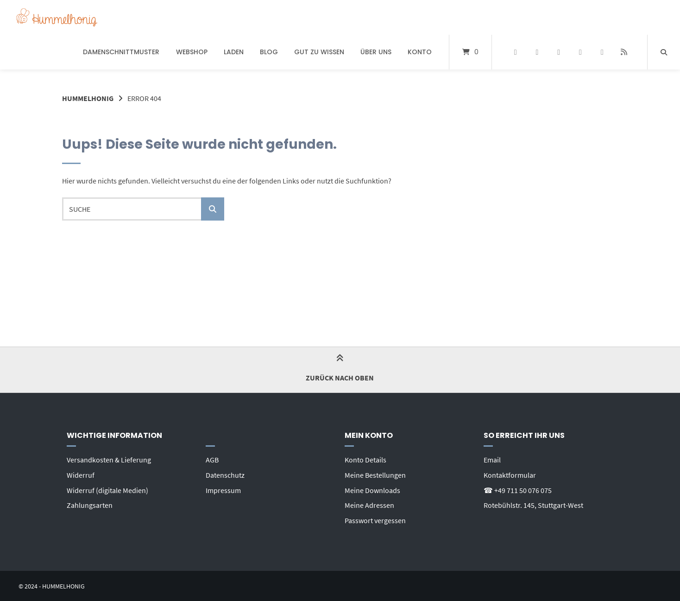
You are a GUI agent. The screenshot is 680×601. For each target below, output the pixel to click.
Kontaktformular (510, 474)
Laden (234, 52)
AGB (212, 459)
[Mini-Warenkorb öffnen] (470, 52)
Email (492, 459)
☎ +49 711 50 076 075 (518, 489)
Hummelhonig (87, 98)
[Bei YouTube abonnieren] (580, 52)
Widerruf (80, 474)
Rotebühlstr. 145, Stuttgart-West (533, 504)
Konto (420, 52)
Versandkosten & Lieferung (109, 459)
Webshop (192, 52)
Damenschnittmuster (121, 52)
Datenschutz (225, 474)
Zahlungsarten (90, 504)
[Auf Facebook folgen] (515, 52)
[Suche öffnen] (664, 52)
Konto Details (365, 459)
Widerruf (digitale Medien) (107, 489)
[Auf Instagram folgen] (558, 52)
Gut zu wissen (319, 52)
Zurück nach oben (340, 369)
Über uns (375, 52)
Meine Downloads (372, 489)
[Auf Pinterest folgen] (537, 52)
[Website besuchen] (623, 52)
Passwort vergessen (375, 519)
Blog (269, 52)
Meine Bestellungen (375, 474)
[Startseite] (57, 17)
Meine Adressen (369, 504)
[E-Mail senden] (602, 52)
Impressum (223, 489)
